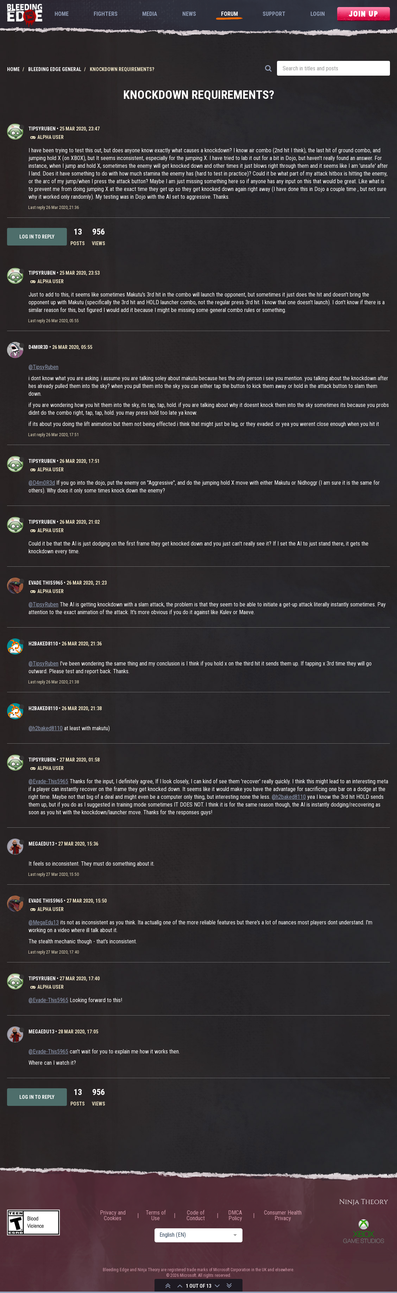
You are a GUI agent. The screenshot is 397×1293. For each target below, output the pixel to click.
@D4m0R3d (42, 482)
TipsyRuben (42, 129)
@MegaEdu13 (44, 922)
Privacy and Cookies (113, 1215)
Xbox (363, 1231)
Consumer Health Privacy (283, 1215)
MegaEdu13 (41, 844)
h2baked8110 (43, 643)
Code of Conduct (196, 1215)
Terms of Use (156, 1215)
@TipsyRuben (43, 367)
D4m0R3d (38, 347)
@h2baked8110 (46, 728)
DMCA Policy (235, 1215)
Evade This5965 (46, 583)
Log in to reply (37, 237)
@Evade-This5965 (48, 781)
